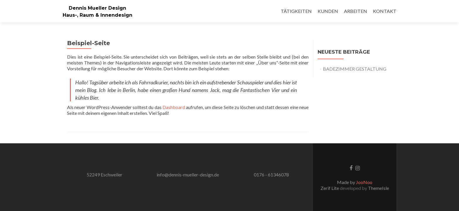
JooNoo (364, 182)
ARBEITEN (355, 11)
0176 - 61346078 (271, 174)
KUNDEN (328, 11)
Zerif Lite (330, 188)
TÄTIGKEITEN (296, 11)
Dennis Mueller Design (97, 8)
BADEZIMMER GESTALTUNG (354, 69)
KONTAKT (384, 11)
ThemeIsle (378, 188)
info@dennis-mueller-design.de (188, 174)
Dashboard (173, 107)
